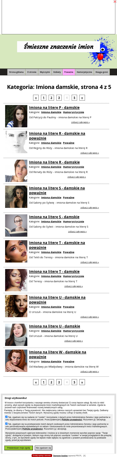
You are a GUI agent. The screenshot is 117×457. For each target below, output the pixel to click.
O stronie (31, 72)
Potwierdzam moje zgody (18, 448)
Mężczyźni (45, 72)
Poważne (68, 72)
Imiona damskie (51, 112)
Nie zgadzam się (43, 448)
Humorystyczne (84, 72)
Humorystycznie (73, 112)
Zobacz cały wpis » (80, 122)
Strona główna (16, 72)
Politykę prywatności (72, 419)
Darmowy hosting (60, 456)
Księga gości (102, 72)
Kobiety (57, 72)
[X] (84, 456)
